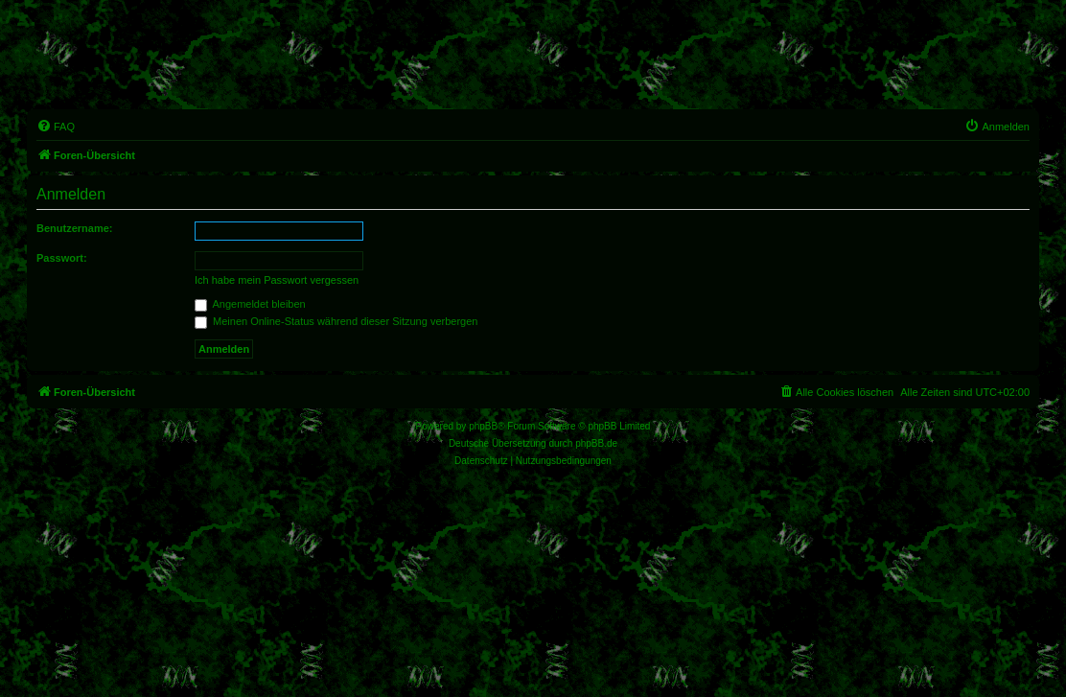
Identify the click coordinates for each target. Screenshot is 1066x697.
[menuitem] (55, 126)
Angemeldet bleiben (250, 304)
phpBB (483, 426)
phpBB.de (596, 443)
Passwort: (61, 258)
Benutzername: (74, 228)
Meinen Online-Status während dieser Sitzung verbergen (336, 321)
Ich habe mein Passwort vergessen (277, 280)
